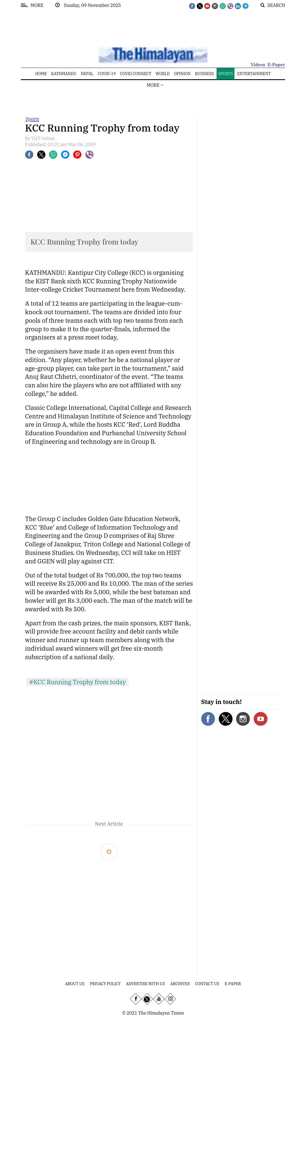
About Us (74, 983)
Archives (180, 983)
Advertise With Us (145, 983)
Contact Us (207, 983)
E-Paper (276, 64)
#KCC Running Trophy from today (77, 682)
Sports (32, 119)
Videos (258, 64)
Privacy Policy (105, 983)
